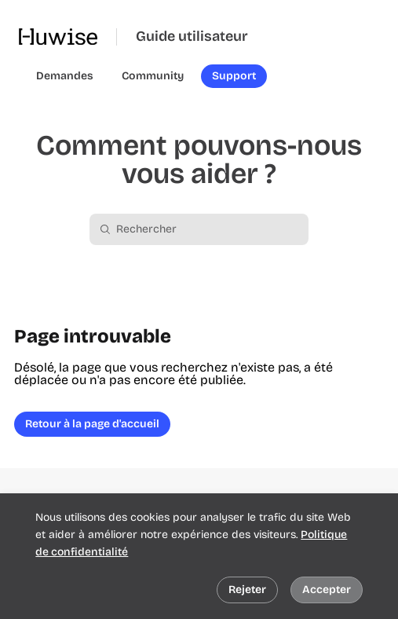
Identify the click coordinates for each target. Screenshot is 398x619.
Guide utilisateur (192, 36)
